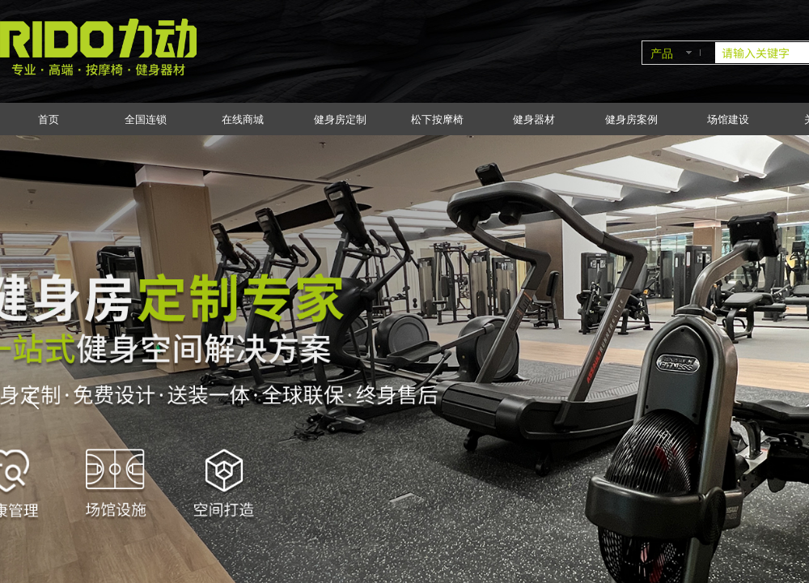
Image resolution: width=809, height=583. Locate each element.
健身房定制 (340, 119)
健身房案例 (631, 119)
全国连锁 (146, 119)
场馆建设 (728, 119)
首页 (48, 119)
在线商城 (243, 119)
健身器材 (534, 119)
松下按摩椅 (437, 119)
